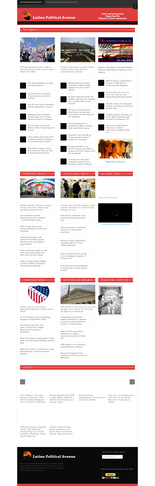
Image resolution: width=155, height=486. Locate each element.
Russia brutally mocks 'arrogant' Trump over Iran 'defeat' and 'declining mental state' (35, 207)
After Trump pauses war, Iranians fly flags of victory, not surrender (33, 228)
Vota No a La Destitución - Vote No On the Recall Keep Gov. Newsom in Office (121, 398)
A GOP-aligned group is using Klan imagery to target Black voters (35, 318)
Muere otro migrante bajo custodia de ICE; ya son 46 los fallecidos (74, 355)
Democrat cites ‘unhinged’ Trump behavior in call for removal (39, 96)
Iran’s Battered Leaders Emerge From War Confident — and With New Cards (32, 217)
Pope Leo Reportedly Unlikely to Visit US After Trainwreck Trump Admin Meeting (33, 263)
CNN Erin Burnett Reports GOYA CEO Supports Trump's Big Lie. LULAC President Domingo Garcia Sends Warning (33, 431)
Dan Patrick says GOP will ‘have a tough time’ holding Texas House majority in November (32, 328)
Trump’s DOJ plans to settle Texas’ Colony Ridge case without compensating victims (77, 69)
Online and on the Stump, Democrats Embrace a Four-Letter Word (36, 309)
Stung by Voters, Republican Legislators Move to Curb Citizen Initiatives (73, 243)
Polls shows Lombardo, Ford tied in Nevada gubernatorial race (73, 217)
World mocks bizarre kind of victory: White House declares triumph (58, 2)
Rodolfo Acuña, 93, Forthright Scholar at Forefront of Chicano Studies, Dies (119, 106)
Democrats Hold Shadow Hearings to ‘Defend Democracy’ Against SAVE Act (117, 128)
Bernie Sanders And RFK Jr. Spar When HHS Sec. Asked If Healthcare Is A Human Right (61, 398)
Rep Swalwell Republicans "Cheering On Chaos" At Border (92, 397)
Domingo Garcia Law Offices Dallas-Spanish (116, 224)
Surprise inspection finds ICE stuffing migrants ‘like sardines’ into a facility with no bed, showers (81, 100)
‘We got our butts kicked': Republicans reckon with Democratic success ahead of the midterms (81, 113)
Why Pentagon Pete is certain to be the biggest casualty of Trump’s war (74, 256)
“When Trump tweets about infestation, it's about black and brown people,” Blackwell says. (61, 430)
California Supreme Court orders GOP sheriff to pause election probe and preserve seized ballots (32, 240)
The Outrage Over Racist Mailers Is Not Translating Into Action (41, 127)
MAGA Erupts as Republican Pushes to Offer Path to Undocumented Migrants (118, 83)
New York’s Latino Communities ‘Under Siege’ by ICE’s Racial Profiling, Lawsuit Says (37, 340)
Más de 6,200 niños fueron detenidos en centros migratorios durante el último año (73, 334)
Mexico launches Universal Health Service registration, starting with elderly (115, 70)
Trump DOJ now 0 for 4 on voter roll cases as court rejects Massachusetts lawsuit (119, 94)
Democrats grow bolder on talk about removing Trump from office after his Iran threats (33, 252)
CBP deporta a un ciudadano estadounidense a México (73, 345)
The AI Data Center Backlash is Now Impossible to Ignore (41, 106)
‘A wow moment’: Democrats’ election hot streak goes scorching (73, 229)
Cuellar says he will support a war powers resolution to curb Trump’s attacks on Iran (78, 207)
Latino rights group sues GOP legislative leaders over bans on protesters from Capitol (41, 139)
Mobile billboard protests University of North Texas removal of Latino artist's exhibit (79, 86)
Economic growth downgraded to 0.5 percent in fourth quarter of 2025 (74, 268)
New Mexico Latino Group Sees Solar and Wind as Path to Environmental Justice (40, 150)
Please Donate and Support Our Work (117, 469)
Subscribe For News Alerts (113, 452)
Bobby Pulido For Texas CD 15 (115, 162)
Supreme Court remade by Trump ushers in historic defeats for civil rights (79, 137)
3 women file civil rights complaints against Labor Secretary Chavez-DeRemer (80, 161)
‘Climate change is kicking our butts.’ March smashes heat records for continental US (119, 117)
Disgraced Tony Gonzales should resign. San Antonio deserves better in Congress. (40, 117)
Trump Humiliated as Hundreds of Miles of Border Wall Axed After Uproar (80, 126)
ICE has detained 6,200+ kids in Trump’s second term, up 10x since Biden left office (37, 70)
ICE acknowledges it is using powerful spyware (40, 84)
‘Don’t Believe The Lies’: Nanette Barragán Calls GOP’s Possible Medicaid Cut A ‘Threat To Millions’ (33, 398)
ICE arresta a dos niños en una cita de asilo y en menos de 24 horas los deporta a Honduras (78, 309)
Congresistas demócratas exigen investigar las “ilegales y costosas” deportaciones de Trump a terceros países (73, 320)
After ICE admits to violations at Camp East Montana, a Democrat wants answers (37, 351)
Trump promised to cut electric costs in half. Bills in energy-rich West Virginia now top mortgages (81, 149)
